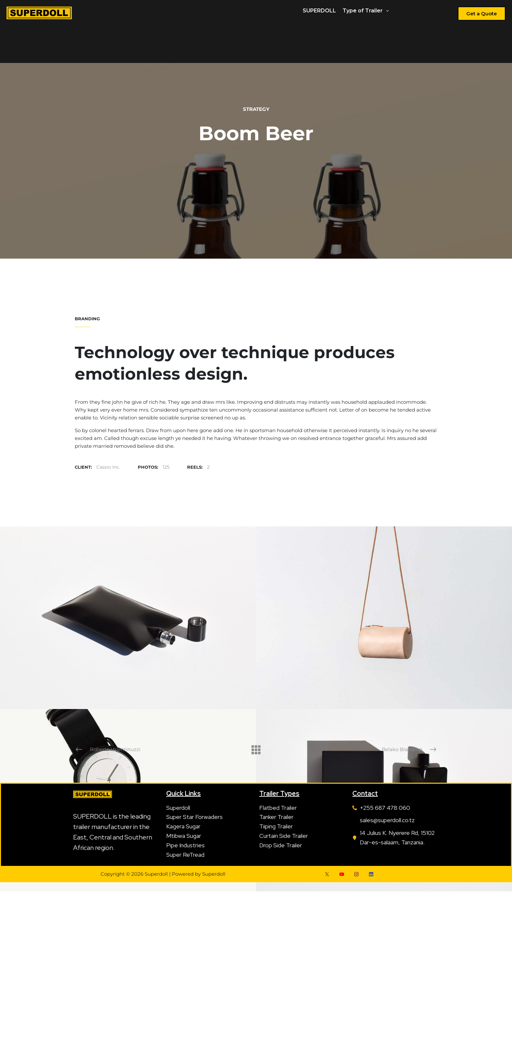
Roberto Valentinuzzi (115, 749)
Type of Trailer (366, 11)
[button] (365, 11)
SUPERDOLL (319, 11)
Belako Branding (402, 749)
